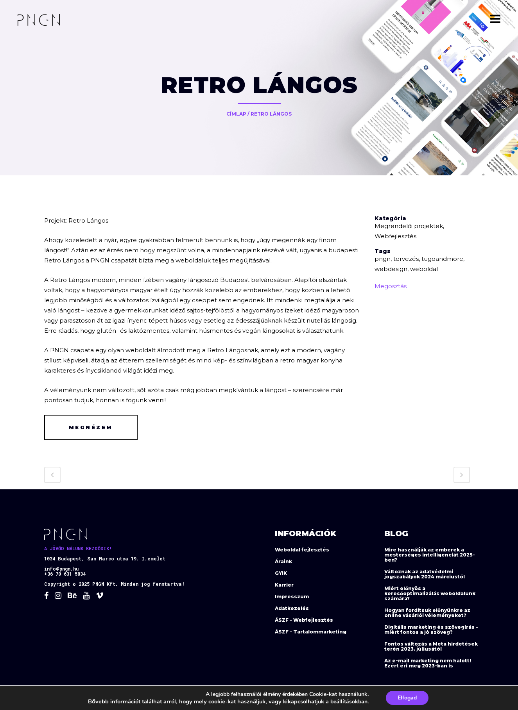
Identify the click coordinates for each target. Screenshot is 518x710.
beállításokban (348, 701)
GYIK (281, 573)
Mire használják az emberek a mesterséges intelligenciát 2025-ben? (429, 554)
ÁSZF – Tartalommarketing (310, 631)
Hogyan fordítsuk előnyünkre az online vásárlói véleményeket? (427, 613)
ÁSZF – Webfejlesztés (304, 620)
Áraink (283, 561)
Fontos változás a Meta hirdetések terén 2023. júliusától (431, 646)
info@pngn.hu (61, 569)
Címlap (236, 114)
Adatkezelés (292, 608)
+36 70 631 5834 (65, 574)
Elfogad (407, 697)
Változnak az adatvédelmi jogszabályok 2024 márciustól (424, 574)
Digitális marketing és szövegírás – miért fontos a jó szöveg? (431, 629)
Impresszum (292, 596)
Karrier (284, 584)
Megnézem (91, 427)
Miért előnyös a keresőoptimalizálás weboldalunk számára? (429, 593)
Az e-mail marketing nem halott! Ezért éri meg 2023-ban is (427, 663)
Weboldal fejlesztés (302, 549)
